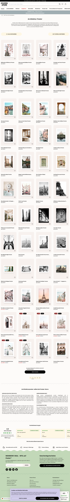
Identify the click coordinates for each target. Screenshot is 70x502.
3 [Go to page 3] (37, 377)
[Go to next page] (40, 378)
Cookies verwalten (56, 485)
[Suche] (59, 4)
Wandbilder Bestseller (11, 481)
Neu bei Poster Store (34, 481)
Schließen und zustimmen (47, 498)
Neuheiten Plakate (11, 483)
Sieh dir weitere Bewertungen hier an (35, 441)
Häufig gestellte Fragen (57, 483)
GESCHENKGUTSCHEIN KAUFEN (52, 465)
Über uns (31, 480)
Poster (6, 15)
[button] (64, 496)
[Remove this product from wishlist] (14, 58)
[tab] (62, 4)
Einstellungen (23, 498)
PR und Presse (33, 483)
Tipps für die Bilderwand (12, 480)
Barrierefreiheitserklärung (35, 486)
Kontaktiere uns (56, 481)
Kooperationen (33, 485)
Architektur (12, 15)
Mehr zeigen (35, 372)
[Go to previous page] (30, 378)
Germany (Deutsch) (7, 498)
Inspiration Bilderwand (11, 485)
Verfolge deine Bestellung (58, 480)
